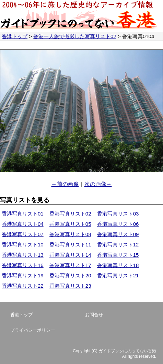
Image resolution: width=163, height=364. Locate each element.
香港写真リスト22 (23, 286)
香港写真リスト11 (70, 244)
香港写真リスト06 (118, 224)
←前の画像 (65, 184)
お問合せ (94, 314)
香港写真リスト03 (118, 214)
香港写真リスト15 (118, 255)
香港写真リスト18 (118, 265)
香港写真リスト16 (23, 265)
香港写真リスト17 (70, 265)
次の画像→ (98, 184)
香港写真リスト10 (23, 244)
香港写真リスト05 (70, 224)
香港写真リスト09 (118, 234)
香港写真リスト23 (70, 286)
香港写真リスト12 (118, 244)
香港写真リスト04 (23, 224)
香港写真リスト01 (23, 214)
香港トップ (14, 36)
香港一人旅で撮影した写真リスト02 (74, 36)
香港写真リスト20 (70, 275)
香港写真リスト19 (23, 275)
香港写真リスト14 (70, 255)
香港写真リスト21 (118, 275)
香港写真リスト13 (23, 255)
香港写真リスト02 (70, 214)
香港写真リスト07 (23, 234)
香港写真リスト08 (70, 234)
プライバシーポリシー (32, 330)
